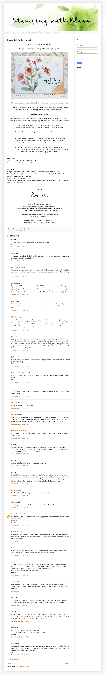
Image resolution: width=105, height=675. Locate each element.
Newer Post (11, 663)
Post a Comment (14, 659)
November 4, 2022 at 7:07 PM (20, 637)
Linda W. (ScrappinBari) (18, 430)
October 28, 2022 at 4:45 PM (19, 466)
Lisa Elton (14, 490)
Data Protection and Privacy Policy (42, 32)
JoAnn (13, 389)
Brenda (13, 283)
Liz (12, 460)
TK (12, 611)
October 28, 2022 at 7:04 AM (19, 247)
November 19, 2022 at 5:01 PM (20, 655)
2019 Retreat (15, 32)
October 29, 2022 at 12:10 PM (20, 541)
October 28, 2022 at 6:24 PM (19, 483)
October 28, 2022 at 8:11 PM (19, 495)
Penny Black (23, 231)
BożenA (13, 643)
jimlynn (13, 357)
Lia (12, 239)
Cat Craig (14, 402)
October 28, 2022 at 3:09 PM (19, 454)
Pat (12, 472)
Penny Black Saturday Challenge (17, 163)
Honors (56, 32)
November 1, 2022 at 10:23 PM (20, 621)
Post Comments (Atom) (22, 666)
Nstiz (12, 548)
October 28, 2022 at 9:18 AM (19, 310)
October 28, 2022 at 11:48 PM (19, 507)
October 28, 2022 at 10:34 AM (20, 366)
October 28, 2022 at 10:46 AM (20, 382)
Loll (12, 444)
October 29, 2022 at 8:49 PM (19, 575)
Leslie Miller (15, 532)
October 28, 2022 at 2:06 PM (19, 438)
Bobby (13, 301)
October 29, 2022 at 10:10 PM (20, 591)
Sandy (13, 562)
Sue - (12, 597)
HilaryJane (14, 317)
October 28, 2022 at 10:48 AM (20, 396)
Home (7, 32)
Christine (14, 502)
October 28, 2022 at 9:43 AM (19, 350)
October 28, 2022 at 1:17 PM (19, 424)
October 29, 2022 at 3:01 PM (19, 555)
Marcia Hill (14, 337)
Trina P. (13, 581)
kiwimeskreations (16, 514)
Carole (13, 253)
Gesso (13, 231)
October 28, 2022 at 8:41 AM (19, 294)
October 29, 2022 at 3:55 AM (19, 525)
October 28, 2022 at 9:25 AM (19, 330)
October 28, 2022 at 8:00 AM (19, 261)
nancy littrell (15, 414)
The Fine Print (26, 32)
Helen (13, 627)
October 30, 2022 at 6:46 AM (19, 605)
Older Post (68, 663)
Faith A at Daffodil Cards (19, 373)
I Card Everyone (16, 267)
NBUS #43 (10, 160)
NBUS (17, 231)
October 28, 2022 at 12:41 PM (20, 408)
